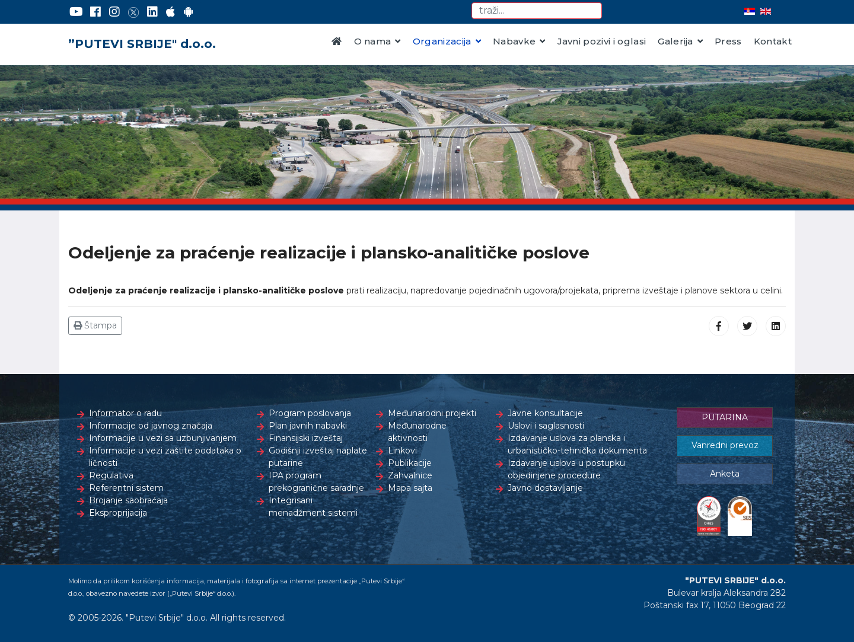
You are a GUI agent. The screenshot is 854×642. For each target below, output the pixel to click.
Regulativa (111, 475)
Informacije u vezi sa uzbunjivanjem (163, 438)
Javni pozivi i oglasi (601, 41)
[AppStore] (170, 12)
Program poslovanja (310, 413)
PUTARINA (725, 417)
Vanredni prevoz (725, 445)
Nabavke (514, 41)
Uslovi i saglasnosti (546, 425)
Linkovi (402, 450)
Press (728, 41)
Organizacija (442, 41)
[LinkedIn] (152, 12)
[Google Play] (188, 12)
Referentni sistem (126, 488)
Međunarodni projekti (432, 413)
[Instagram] (114, 12)
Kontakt (773, 41)
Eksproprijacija (118, 512)
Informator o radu (125, 413)
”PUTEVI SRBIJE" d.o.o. (142, 44)
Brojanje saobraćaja (128, 500)
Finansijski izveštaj (306, 438)
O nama (372, 41)
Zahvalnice (410, 475)
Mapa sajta (410, 488)
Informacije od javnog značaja (150, 425)
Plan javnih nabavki (308, 425)
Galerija (675, 41)
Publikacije (410, 463)
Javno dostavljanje (545, 488)
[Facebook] (95, 12)
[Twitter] (133, 12)
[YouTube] (76, 12)
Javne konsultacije (545, 413)
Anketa (725, 473)
